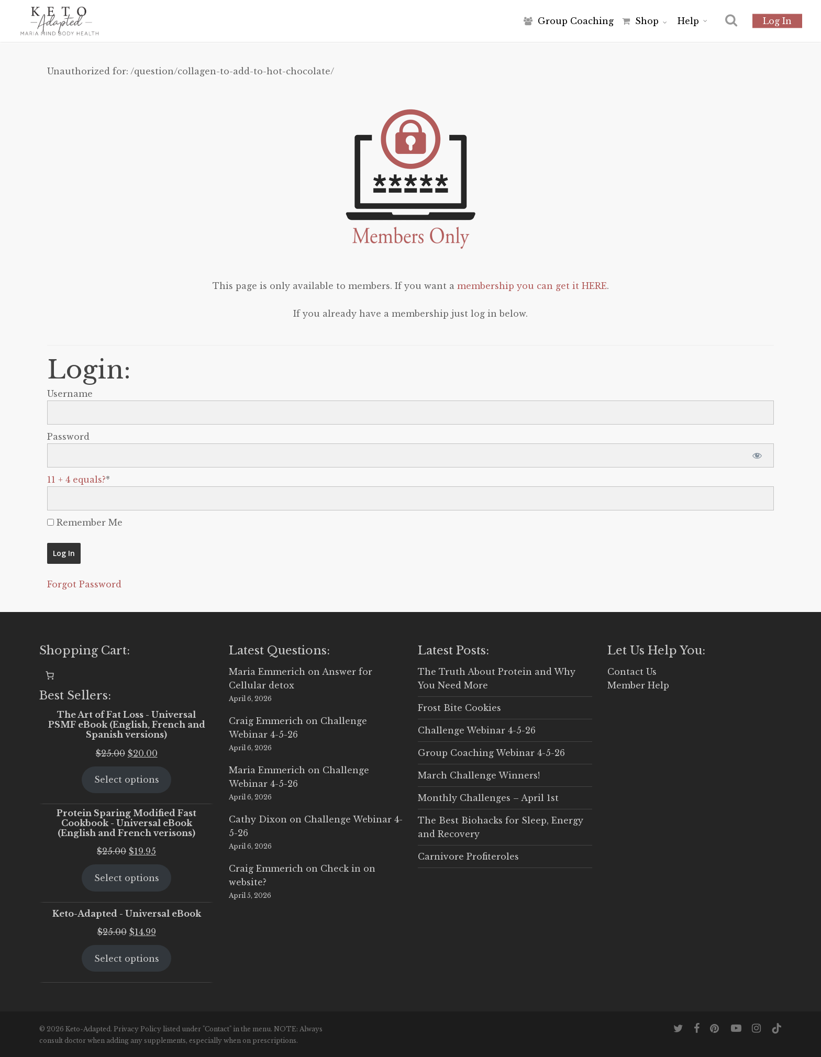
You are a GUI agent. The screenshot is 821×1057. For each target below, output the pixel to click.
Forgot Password (84, 584)
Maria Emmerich (267, 671)
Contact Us (632, 671)
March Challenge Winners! (479, 775)
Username (70, 393)
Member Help (638, 685)
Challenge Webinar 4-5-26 (477, 730)
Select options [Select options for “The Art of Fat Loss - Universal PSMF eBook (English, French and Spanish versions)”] (126, 779)
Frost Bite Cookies (459, 708)
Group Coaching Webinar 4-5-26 (491, 753)
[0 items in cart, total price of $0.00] (49, 675)
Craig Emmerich (266, 721)
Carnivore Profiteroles (468, 856)
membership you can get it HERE (532, 286)
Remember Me (85, 522)
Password (68, 436)
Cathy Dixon (258, 819)
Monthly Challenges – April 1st (488, 798)
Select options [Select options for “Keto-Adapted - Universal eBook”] (126, 958)
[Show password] (757, 455)
